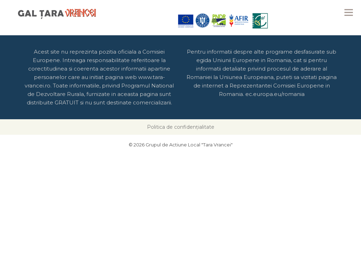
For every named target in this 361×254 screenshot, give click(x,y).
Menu (348, 12)
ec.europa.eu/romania (275, 94)
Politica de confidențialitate (180, 127)
